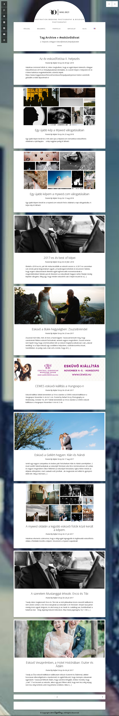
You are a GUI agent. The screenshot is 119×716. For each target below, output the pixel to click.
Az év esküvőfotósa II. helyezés (60, 59)
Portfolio (57, 29)
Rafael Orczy (57, 63)
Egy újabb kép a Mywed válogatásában (59, 130)
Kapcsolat (72, 29)
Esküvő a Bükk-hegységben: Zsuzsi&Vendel (59, 329)
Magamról (41, 29)
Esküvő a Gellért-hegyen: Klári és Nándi (59, 455)
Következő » (102, 697)
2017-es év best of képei (59, 258)
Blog (85, 29)
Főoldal (27, 29)
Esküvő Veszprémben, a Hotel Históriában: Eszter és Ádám (59, 664)
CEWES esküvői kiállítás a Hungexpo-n (59, 386)
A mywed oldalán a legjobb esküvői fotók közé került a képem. (59, 528)
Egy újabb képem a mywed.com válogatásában (59, 194)
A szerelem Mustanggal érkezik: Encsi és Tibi (59, 593)
